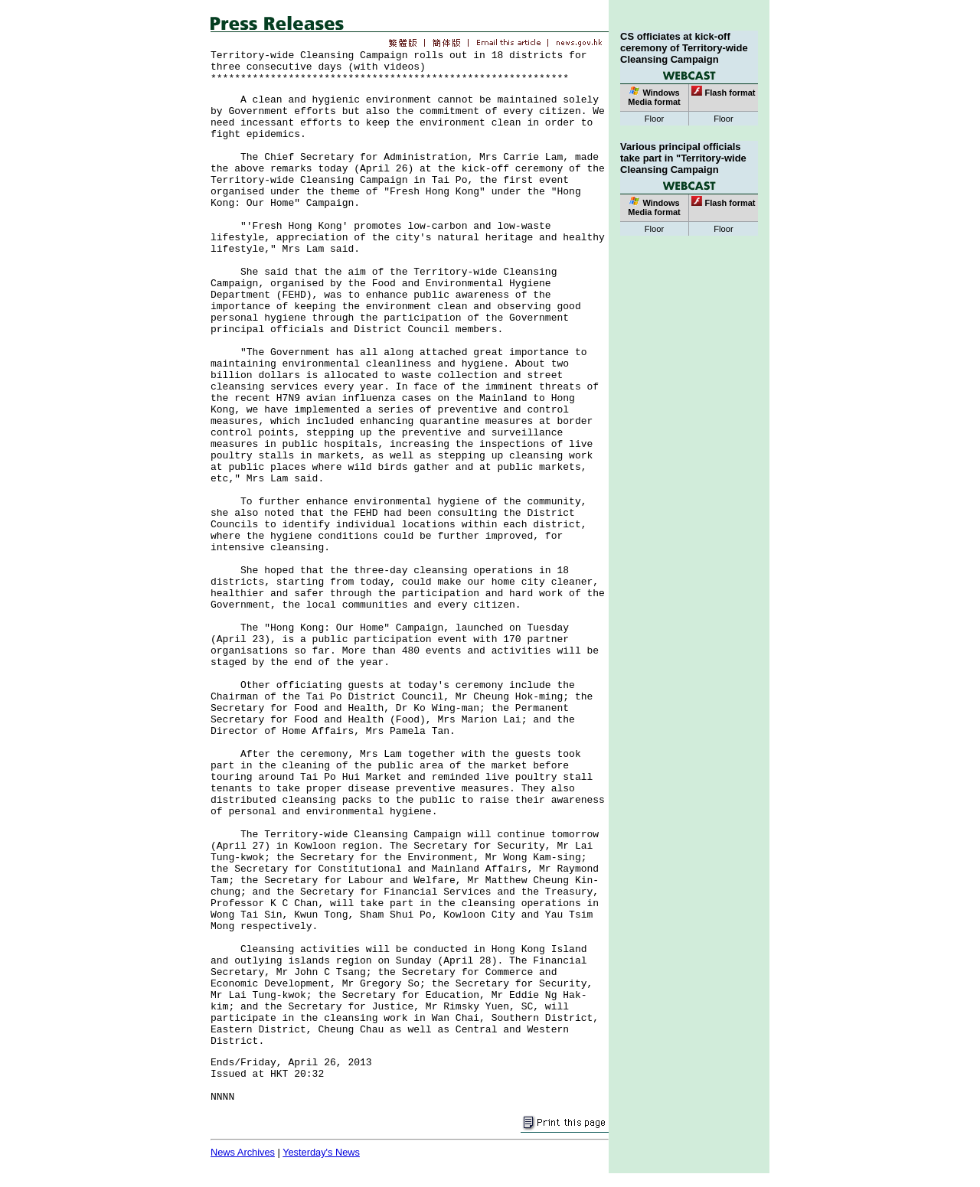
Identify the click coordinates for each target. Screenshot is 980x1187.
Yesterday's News (321, 1152)
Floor (655, 118)
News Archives (243, 1152)
